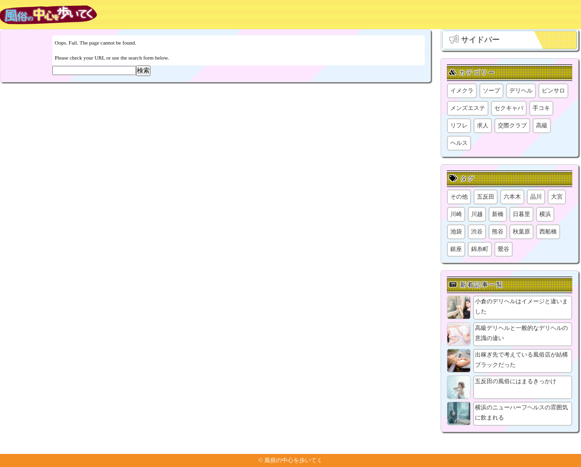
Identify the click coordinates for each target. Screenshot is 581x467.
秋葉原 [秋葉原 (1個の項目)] (521, 231)
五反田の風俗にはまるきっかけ (515, 381)
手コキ (541, 108)
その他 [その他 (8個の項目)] (459, 196)
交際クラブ (512, 125)
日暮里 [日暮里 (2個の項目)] (521, 214)
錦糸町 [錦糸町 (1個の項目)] (480, 249)
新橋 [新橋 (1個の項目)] (498, 214)
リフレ (459, 125)
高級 (542, 125)
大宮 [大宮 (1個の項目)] (557, 196)
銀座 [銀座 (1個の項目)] (456, 249)
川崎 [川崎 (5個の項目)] (456, 214)
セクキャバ (508, 108)
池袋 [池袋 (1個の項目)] (456, 231)
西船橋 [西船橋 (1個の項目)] (548, 231)
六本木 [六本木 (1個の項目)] (512, 196)
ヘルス (459, 143)
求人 (483, 125)
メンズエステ (467, 108)
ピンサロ (553, 90)
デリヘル (521, 90)
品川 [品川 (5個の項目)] (536, 196)
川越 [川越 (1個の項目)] (477, 214)
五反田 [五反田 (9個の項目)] (485, 196)
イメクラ (462, 90)
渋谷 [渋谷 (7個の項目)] (477, 231)
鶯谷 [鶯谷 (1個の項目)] (503, 249)
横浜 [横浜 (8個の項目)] (545, 214)
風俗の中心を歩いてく (293, 460)
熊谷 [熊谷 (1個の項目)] (498, 231)
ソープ (491, 90)
